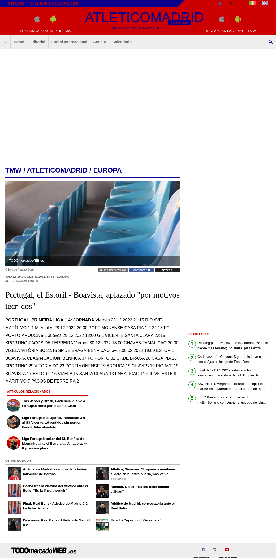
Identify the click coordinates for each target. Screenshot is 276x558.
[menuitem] (5, 42)
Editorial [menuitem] (37, 42)
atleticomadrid (57, 170)
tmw (13, 170)
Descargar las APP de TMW (45, 31)
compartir (141, 270)
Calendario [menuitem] (122, 42)
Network (16, 3)
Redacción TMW (22, 280)
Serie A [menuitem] (99, 42)
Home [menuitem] (19, 42)
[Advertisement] (50, 105)
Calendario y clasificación (54, 3)
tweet (167, 270)
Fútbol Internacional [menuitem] (69, 42)
